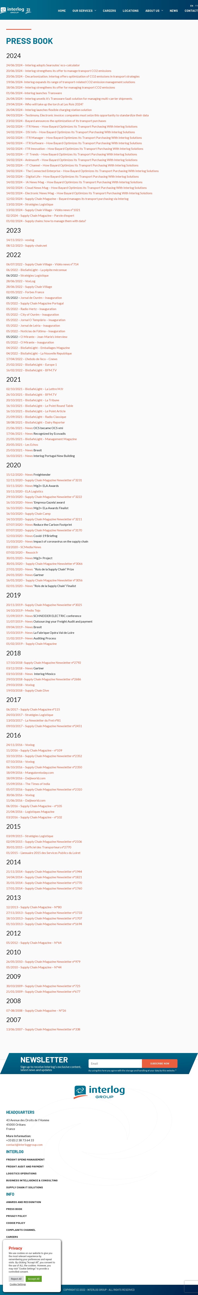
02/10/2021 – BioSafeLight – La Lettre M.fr (34, 389)
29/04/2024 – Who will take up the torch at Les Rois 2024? (44, 104)
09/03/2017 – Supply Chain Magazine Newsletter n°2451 (44, 726)
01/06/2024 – (15, 93)
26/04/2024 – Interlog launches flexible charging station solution (49, 110)
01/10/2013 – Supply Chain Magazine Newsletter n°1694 (44, 924)
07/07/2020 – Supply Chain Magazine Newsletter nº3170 (44, 530)
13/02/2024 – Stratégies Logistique (29, 204)
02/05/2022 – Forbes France (25, 292)
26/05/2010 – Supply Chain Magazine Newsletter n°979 (43, 961)
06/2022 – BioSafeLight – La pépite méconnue (36, 270)
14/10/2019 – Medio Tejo (23, 610)
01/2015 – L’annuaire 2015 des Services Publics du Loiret (43, 853)
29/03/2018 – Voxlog (20, 685)
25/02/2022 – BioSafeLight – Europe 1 (31, 364)
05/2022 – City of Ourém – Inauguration (32, 314)
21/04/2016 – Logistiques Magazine (30, 811)
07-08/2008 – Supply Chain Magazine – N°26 (36, 1010)
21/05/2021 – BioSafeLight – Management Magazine (41, 439)
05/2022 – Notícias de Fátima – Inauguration (35, 331)
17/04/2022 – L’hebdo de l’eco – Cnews (31, 359)
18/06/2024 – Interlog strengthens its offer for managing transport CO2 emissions (60, 87)
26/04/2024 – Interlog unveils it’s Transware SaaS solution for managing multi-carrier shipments (69, 98)
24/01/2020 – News (19, 575)
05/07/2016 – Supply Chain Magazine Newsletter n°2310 (44, 789)
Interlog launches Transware (43, 93)
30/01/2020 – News (19, 558)
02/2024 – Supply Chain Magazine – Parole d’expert (40, 215)
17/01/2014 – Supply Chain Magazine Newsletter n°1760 (44, 888)
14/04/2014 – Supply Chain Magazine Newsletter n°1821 (44, 877)
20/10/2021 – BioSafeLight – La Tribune (32, 400)
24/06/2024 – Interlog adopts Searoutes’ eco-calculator (43, 65)
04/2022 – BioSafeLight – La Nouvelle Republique (39, 353)
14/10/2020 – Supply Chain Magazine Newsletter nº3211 (44, 519)
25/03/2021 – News (19, 450)
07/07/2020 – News (19, 524)
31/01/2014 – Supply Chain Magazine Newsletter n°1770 (44, 882)
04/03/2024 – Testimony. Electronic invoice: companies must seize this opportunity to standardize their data (77, 115)
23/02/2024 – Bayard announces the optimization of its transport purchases (56, 121)
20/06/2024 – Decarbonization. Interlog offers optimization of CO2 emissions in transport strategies (73, 76)
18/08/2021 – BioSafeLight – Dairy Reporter (35, 422)
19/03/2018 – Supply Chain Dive (27, 690)
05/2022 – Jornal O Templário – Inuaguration (35, 320)
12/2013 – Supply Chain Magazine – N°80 (33, 907)
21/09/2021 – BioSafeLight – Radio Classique (36, 416)
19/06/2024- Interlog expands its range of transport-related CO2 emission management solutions (70, 82)
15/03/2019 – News (19, 632)
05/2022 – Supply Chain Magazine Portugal (35, 303)
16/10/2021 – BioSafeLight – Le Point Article (36, 411)
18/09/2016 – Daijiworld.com (25, 778)
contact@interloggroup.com (24, 1144)
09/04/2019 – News (19, 627)
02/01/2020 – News (19, 586)
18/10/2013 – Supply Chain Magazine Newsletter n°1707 (44, 918)
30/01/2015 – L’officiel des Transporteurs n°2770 (38, 847)
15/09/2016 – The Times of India (28, 784)
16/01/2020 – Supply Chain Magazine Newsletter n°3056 (44, 580)
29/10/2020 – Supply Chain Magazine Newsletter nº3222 (44, 496)
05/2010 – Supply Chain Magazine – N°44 (33, 967)
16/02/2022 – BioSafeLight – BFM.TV (31, 370)
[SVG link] (16, 10)
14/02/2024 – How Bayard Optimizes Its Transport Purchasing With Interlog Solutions (71, 126)
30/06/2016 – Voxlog (20, 795)
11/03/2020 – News (19, 541)
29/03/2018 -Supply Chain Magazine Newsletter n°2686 (43, 679)
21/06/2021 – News (19, 428)
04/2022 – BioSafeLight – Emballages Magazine (38, 347)
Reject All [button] (16, 1278)
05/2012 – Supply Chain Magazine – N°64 (33, 942)
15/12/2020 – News (19, 474)
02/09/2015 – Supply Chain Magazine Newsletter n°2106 (44, 841)
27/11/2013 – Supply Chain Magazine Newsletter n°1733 (44, 912)
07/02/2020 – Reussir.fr (22, 552)
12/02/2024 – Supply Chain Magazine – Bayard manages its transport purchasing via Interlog (67, 198)
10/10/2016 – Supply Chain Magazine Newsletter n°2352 (44, 756)
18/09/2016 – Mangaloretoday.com (30, 772)
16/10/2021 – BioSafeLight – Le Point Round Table (39, 405)
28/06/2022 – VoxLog (20, 281)
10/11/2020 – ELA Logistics (24, 491)
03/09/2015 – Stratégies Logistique (29, 836)
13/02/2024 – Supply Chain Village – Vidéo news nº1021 (43, 210)
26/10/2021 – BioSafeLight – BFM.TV (31, 394)
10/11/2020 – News (19, 485)
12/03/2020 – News (19, 536)
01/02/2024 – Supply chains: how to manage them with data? (46, 221)
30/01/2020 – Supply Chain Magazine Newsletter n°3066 (44, 563)
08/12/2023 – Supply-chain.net (26, 245)
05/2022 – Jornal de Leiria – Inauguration (33, 325)
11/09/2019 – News (19, 616)
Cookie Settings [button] (18, 1284)
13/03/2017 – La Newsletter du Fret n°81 (33, 720)
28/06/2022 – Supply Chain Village (29, 286)
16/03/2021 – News (19, 456)
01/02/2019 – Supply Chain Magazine (31, 643)
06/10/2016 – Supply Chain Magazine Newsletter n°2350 (44, 767)
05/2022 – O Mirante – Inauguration (30, 342)
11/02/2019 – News (19, 638)
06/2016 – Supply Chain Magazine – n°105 (34, 806)
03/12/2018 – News (19, 668)
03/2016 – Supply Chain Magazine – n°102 (34, 817)
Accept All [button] (33, 1278)
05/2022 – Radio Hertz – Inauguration (31, 309)
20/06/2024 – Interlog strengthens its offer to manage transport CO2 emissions (58, 70)
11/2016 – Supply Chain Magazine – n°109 (34, 750)
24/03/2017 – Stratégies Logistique (29, 715)
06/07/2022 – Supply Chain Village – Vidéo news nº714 (42, 264)
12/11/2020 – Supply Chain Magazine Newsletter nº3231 (44, 480)
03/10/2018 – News (19, 674)
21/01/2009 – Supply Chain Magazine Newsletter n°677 (43, 991)
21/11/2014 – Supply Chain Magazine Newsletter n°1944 (44, 871)
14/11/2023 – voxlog (20, 240)
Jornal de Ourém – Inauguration (41, 297)
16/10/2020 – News (19, 502)
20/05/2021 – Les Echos (22, 444)
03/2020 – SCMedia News (23, 547)
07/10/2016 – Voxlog (20, 761)
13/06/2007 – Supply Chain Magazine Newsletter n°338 (43, 1029)
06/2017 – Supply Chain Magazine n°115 (33, 709)
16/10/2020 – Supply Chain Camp (28, 513)
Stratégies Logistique (34, 275)
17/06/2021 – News (19, 433)
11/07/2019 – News (19, 621)
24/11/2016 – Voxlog (20, 744)
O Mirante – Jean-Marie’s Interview (43, 336)
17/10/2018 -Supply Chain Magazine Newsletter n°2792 (43, 662)
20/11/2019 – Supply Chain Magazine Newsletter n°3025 (44, 605)
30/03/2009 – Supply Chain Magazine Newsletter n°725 (43, 986)
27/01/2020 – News (19, 569)
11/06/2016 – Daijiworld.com (25, 800)
